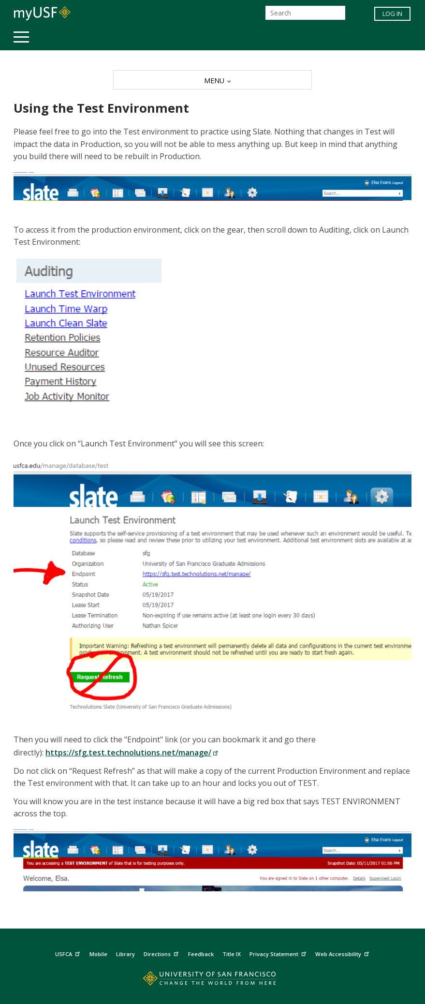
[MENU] (212, 79)
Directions (162, 952)
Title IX (231, 954)
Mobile (98, 954)
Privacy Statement (278, 952)
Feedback (201, 954)
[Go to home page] (212, 980)
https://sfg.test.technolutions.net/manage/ (132, 752)
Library (125, 954)
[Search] (305, 13)
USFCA (68, 952)
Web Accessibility (343, 952)
